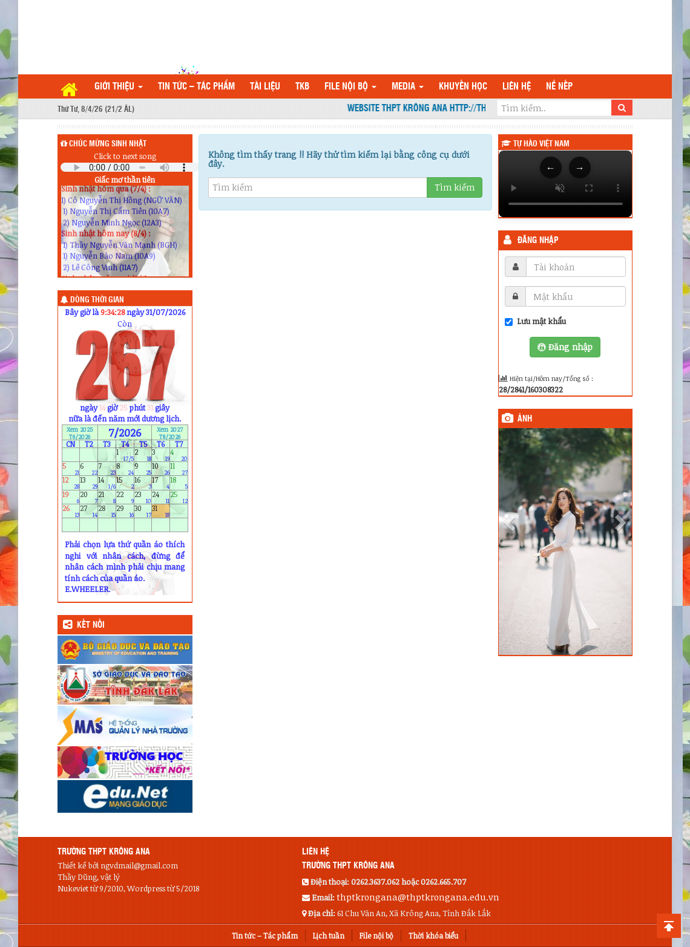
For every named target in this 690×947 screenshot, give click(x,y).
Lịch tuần (328, 935)
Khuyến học (463, 86)
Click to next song (125, 156)
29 (125, 511)
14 (107, 483)
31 (160, 511)
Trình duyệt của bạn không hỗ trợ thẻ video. (565, 184)
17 (160, 483)
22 (125, 497)
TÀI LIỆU (265, 86)
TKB (302, 86)
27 (88, 511)
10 (160, 469)
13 (88, 483)
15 (125, 483)
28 (107, 511)
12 (71, 483)
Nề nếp (559, 86)
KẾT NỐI (91, 625)
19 (71, 497)
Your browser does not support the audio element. (130, 167)
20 (88, 497)
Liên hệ (516, 86)
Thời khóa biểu (433, 935)
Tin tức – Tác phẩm (196, 86)
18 (179, 483)
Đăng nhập (538, 240)
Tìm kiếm (455, 187)
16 (143, 483)
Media (408, 86)
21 (107, 497)
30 (143, 511)
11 (179, 469)
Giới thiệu (118, 86)
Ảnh (525, 419)
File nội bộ (350, 86)
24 (160, 497)
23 (143, 497)
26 (71, 511)
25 (179, 497)
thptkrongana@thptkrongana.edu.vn (418, 897)
